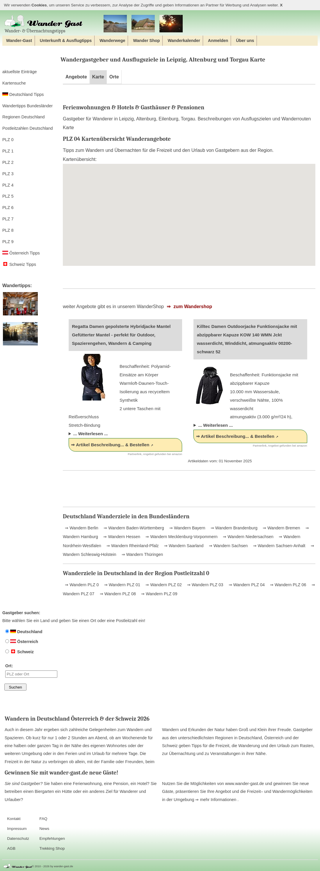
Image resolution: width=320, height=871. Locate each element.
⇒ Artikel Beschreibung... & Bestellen (110, 444)
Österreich (21, 641)
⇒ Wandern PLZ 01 (121, 584)
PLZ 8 (7, 230)
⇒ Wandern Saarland (183, 545)
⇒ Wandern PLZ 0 (82, 584)
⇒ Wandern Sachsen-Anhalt (278, 545)
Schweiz (19, 651)
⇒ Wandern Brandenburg (233, 528)
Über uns (245, 40)
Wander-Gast (19, 40)
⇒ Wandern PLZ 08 (117, 593)
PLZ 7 (7, 219)
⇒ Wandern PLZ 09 (158, 593)
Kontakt (13, 818)
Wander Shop (146, 40)
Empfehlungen (52, 838)
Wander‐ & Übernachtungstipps (44, 24)
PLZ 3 (7, 173)
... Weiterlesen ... (90, 433)
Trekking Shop (52, 848)
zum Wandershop (192, 306)
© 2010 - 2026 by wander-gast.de (52, 866)
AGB (11, 848)
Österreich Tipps (21, 253)
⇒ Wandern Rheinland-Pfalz (132, 545)
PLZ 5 (7, 196)
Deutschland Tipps (23, 94)
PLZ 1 (7, 151)
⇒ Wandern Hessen (121, 536)
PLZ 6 (7, 207)
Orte (114, 76)
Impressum (16, 828)
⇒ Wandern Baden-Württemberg (133, 528)
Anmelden (218, 40)
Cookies (39, 5)
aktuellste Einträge (19, 71)
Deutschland (23, 631)
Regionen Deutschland (23, 117)
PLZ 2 (7, 162)
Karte (98, 76)
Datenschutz (18, 838)
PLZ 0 (7, 139)
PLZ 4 (7, 185)
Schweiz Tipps (19, 264)
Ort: (31, 670)
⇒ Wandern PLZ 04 (246, 584)
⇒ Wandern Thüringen (141, 554)
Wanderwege (112, 40)
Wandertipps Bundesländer (27, 105)
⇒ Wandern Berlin (81, 528)
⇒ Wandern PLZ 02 (163, 584)
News (44, 828)
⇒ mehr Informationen (216, 799)
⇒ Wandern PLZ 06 (287, 584)
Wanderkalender (184, 40)
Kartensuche (14, 83)
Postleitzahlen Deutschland (27, 128)
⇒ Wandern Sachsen (228, 545)
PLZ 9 (7, 241)
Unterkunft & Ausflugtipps (66, 40)
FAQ (43, 818)
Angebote (76, 76)
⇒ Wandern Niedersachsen (247, 536)
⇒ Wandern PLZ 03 (204, 584)
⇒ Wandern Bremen (281, 528)
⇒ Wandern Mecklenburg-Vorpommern (180, 536)
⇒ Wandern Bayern (186, 528)
